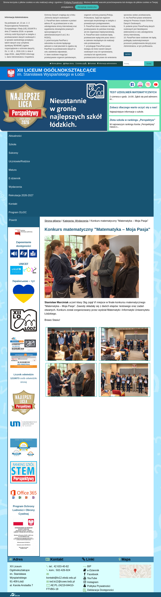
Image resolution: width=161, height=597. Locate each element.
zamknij (127, 54)
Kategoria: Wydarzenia (75, 221)
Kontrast (92, 63)
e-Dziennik (91, 570)
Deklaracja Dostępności (98, 590)
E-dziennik (14, 178)
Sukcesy (13, 153)
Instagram (90, 581)
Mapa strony (68, 63)
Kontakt (13, 204)
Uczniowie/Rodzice (19, 161)
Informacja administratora (107, 63)
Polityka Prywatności (96, 585)
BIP (87, 566)
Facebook (90, 574)
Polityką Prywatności (73, 2)
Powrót (13, 220)
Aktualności (15, 136)
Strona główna (56, 63)
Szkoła (12, 144)
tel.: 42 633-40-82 (57, 566)
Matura (13, 170)
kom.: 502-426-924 (58, 570)
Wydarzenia (15, 187)
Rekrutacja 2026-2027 (21, 195)
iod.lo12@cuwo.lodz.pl (60, 581)
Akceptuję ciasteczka (86, 7)
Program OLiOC (18, 212)
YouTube (90, 578)
